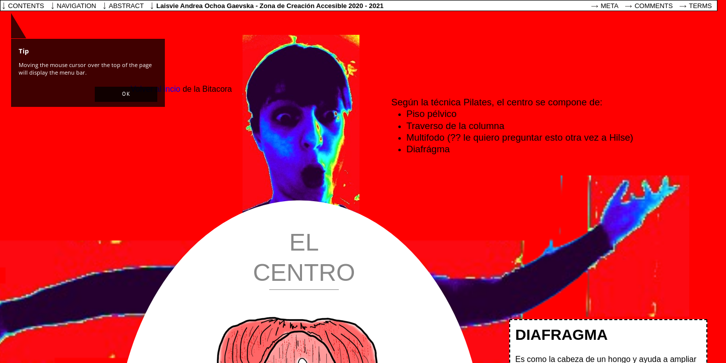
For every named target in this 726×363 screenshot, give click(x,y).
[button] (126, 94)
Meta (610, 6)
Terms (700, 6)
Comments (654, 6)
